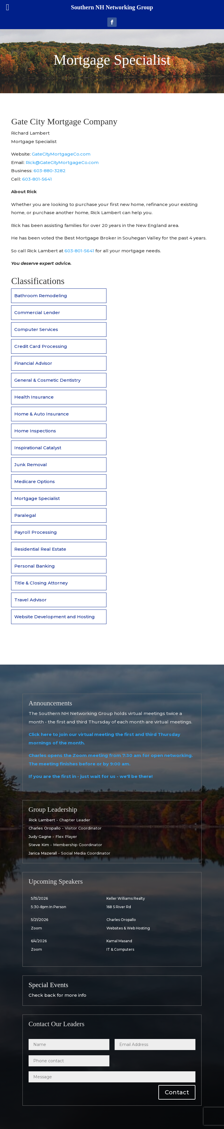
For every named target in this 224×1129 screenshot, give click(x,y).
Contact (177, 1092)
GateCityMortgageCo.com (61, 154)
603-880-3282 (50, 170)
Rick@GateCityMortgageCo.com (62, 162)
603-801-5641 (37, 179)
